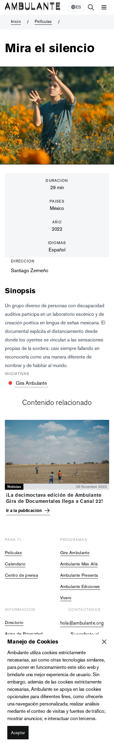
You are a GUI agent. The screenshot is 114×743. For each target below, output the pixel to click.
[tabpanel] (57, 469)
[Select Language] (76, 7)
